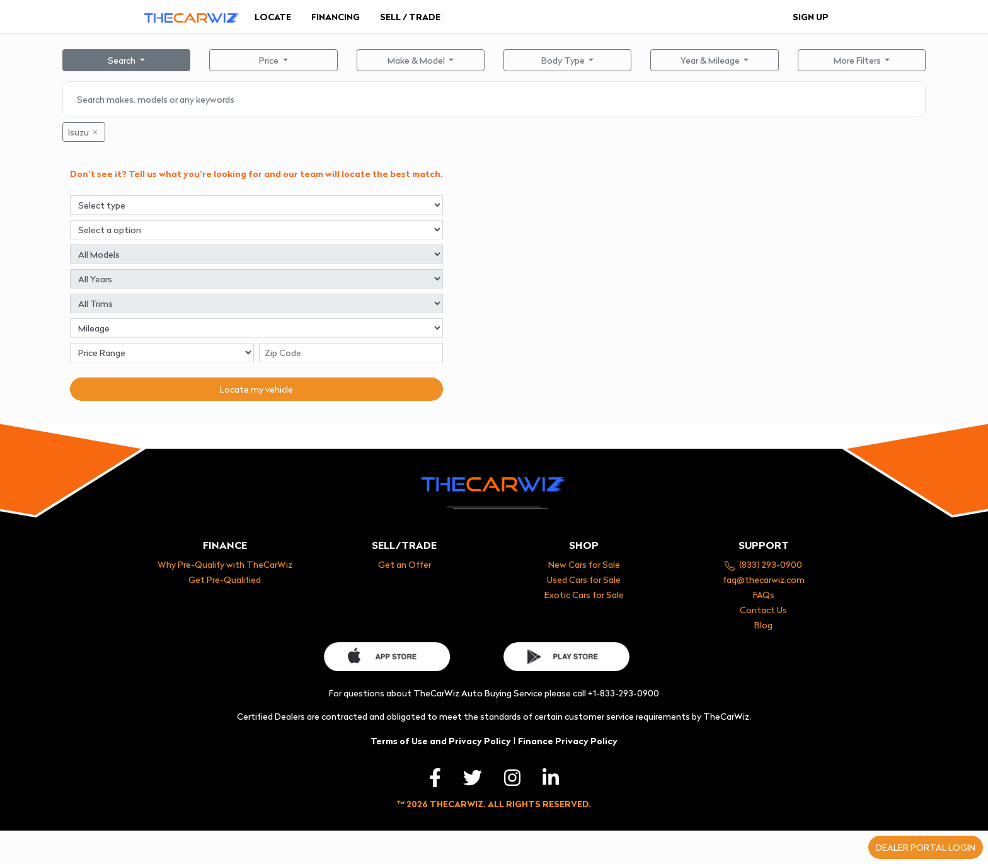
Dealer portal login (925, 847)
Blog (763, 624)
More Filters (858, 60)
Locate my (256, 389)
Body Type (564, 60)
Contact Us (763, 609)
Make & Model (417, 60)
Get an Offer (404, 564)
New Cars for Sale (584, 564)
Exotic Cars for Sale (584, 594)
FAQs (763, 594)
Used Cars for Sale (584, 579)
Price (269, 60)
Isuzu (84, 132)
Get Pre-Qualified (224, 579)
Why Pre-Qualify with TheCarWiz (225, 564)
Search (122, 60)
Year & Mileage (711, 60)
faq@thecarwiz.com (764, 579)
